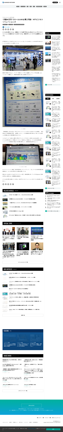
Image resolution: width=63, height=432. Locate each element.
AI (27, 6)
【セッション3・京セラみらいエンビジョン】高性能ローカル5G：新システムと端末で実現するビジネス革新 (53, 207)
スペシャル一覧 (49, 84)
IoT (33, 6)
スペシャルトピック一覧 (23, 262)
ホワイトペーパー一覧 (23, 408)
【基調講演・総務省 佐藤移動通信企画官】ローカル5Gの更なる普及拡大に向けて (53, 201)
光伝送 (45, 6)
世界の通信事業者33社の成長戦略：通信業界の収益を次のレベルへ (53, 196)
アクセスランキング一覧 (50, 188)
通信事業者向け (39, 6)
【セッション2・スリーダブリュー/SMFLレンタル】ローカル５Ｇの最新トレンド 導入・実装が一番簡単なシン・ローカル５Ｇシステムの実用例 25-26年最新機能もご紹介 (53, 203)
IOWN (18, 6)
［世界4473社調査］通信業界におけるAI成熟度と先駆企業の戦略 (53, 198)
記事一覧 (23, 332)
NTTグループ (5, 24)
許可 (57, 429)
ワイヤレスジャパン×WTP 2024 (19, 24)
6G (30, 6)
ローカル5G (23, 6)
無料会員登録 (55, 2)
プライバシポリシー (32, 429)
